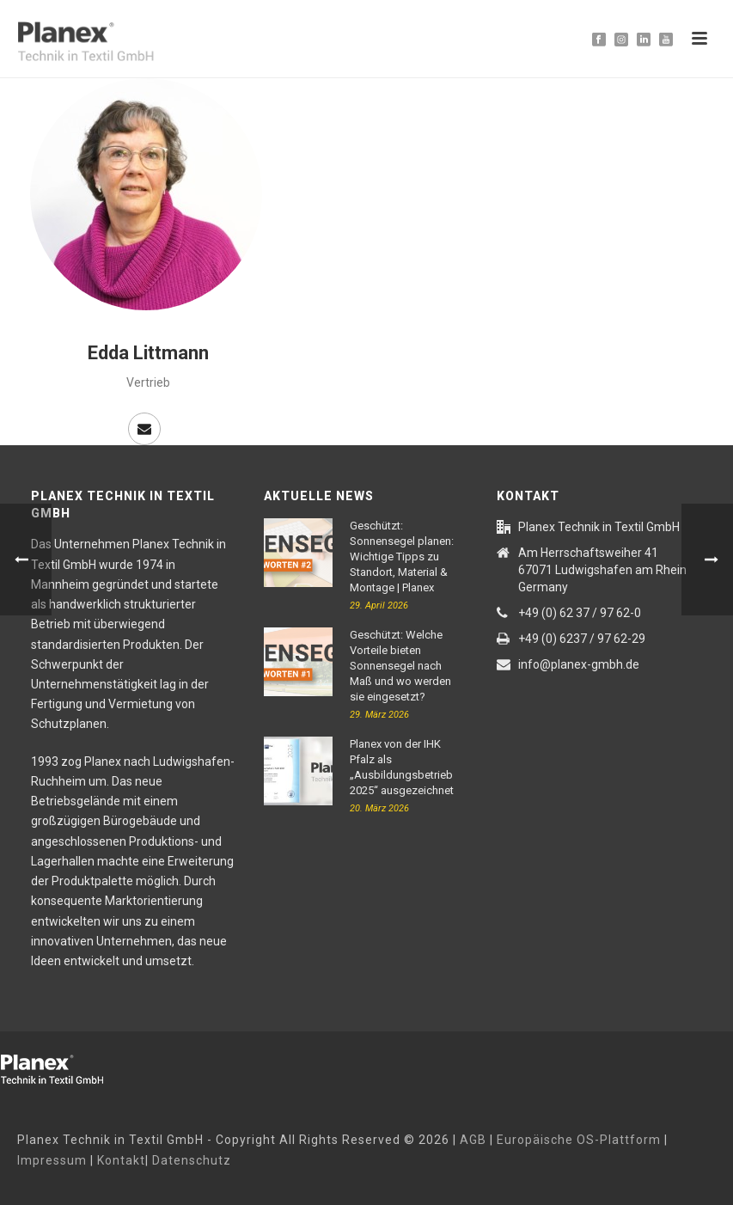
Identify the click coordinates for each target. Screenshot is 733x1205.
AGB (473, 1140)
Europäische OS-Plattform (579, 1140)
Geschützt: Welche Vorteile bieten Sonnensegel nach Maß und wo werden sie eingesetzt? (400, 665)
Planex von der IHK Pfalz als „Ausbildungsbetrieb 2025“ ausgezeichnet (402, 767)
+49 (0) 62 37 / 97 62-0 (579, 613)
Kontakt (121, 1160)
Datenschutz (191, 1160)
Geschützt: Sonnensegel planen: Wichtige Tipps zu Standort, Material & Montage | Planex (402, 556)
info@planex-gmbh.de (578, 664)
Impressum (52, 1160)
